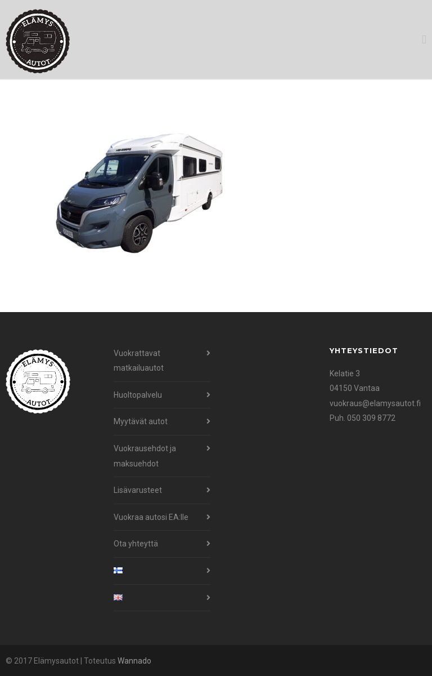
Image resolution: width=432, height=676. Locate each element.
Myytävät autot (141, 421)
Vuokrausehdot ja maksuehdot (145, 456)
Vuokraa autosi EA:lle (151, 517)
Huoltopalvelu (138, 394)
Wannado (134, 660)
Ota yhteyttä (136, 543)
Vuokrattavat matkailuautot (139, 361)
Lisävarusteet (138, 490)
